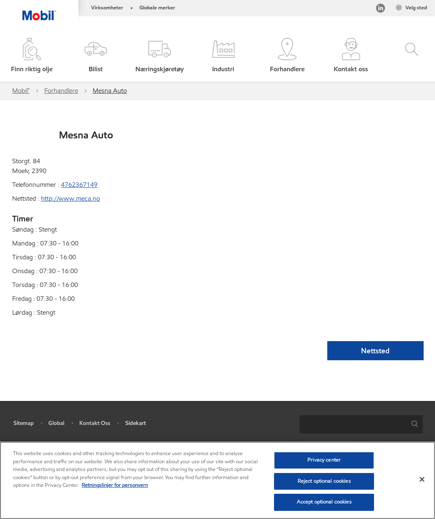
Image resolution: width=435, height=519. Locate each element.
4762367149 (79, 184)
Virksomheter (107, 7)
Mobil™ (21, 90)
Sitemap (23, 423)
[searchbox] (353, 424)
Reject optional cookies (324, 481)
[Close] (422, 479)
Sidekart (135, 423)
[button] (96, 56)
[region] (217, 480)
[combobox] (361, 424)
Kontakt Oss (94, 423)
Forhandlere (61, 90)
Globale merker (157, 7)
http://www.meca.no (70, 198)
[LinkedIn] (380, 9)
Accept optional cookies (324, 502)
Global (56, 423)
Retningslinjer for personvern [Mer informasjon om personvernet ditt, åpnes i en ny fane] (115, 485)
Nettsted (375, 350)
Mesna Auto (110, 90)
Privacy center (324, 460)
